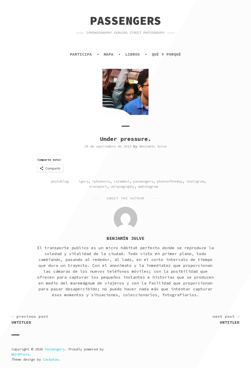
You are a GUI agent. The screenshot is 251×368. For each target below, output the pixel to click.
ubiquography (122, 186)
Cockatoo (51, 359)
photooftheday (169, 181)
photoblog (60, 181)
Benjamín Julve (153, 146)
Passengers (125, 20)
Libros (132, 54)
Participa (81, 54)
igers (83, 181)
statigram (195, 181)
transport (98, 186)
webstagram (148, 186)
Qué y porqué (166, 54)
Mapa (108, 54)
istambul (121, 181)
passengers (143, 181)
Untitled (30, 319)
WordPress (20, 354)
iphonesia (101, 181)
